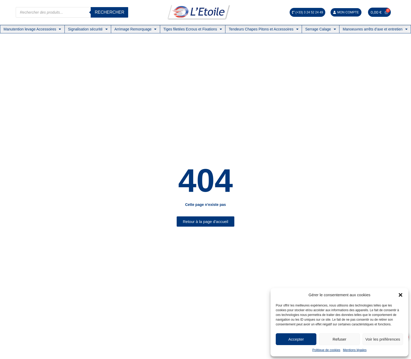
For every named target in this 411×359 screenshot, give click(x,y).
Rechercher (109, 12)
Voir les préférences (382, 339)
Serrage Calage (320, 29)
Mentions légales (354, 350)
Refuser (340, 339)
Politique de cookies (326, 350)
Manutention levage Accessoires (32, 29)
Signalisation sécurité (87, 29)
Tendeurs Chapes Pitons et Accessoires (264, 29)
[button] (400, 295)
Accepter (296, 339)
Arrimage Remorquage (135, 29)
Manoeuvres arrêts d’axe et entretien (375, 29)
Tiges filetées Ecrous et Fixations (192, 29)
